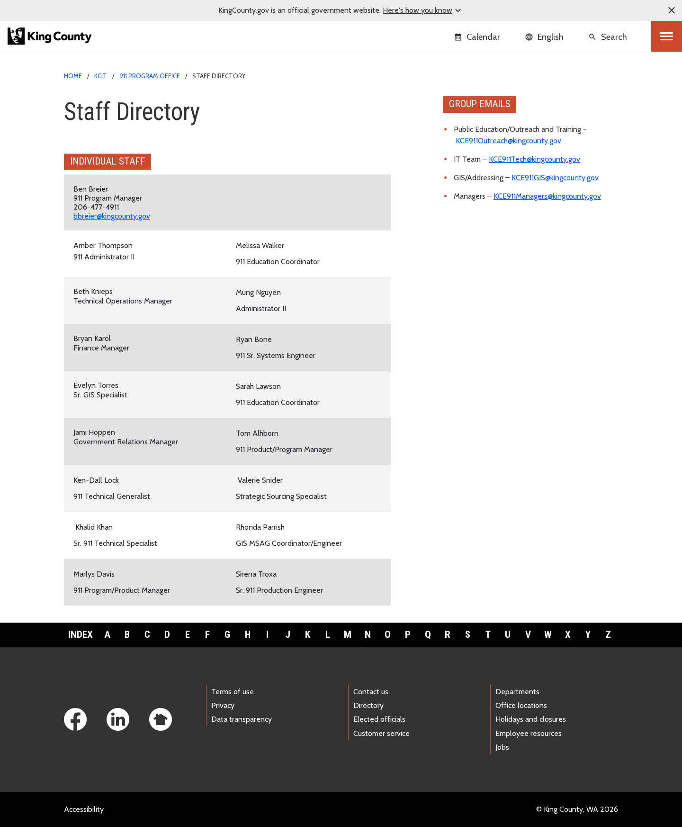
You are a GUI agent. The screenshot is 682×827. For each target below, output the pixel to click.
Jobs (502, 747)
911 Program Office (149, 76)
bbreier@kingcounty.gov (111, 216)
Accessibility (84, 809)
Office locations (521, 705)
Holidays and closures (530, 719)
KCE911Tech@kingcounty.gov (534, 159)
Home (73, 76)
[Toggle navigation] (666, 36)
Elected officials (379, 719)
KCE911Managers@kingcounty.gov (547, 196)
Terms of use (232, 691)
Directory (368, 705)
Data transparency (241, 719)
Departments (517, 691)
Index (80, 634)
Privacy (222, 705)
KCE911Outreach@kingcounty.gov (508, 140)
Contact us (370, 691)
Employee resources (528, 733)
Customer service (381, 733)
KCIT (100, 76)
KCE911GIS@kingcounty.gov (555, 177)
